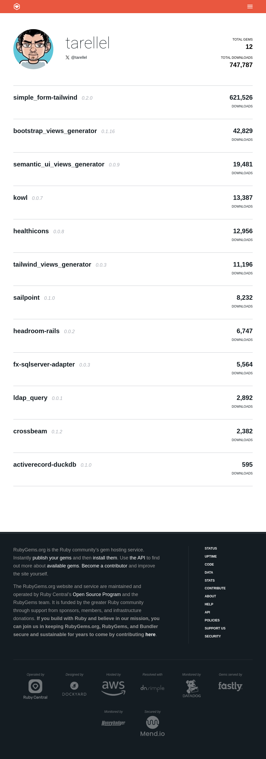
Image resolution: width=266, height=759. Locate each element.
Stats (210, 580)
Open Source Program (97, 594)
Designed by (76, 674)
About (210, 596)
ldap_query (38, 397)
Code (209, 564)
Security (213, 636)
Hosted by (115, 674)
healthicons (38, 231)
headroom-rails (44, 330)
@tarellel (79, 57)
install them (105, 558)
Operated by (37, 676)
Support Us (215, 628)
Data (209, 572)
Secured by (154, 712)
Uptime (211, 556)
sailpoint (34, 297)
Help (209, 604)
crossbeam (37, 431)
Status (211, 548)
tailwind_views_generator (59, 264)
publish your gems (52, 558)
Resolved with (153, 674)
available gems (63, 566)
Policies (212, 620)
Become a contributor (104, 566)
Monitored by (193, 674)
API (207, 612)
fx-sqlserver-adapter (51, 364)
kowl (28, 197)
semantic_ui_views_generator (66, 164)
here (150, 634)
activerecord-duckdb (52, 464)
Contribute (215, 588)
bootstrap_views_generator (64, 130)
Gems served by (231, 674)
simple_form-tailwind (53, 97)
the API (137, 558)
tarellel (87, 42)
